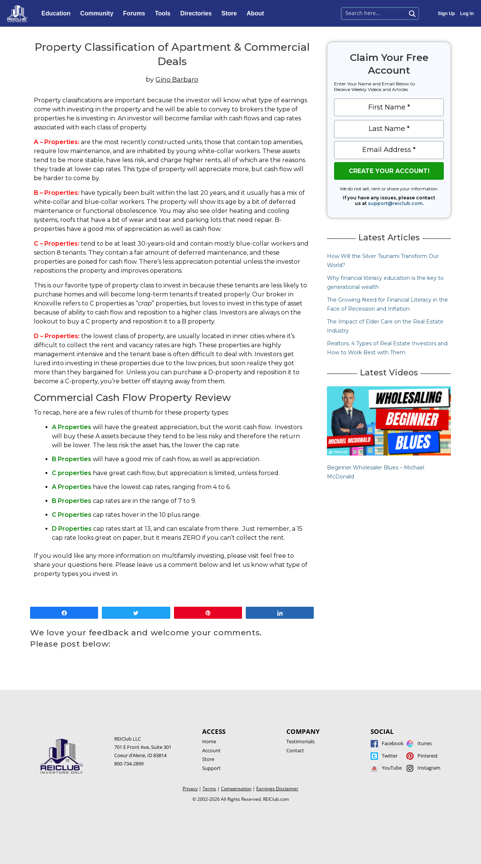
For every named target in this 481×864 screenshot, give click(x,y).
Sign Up (446, 13)
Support (211, 768)
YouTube (392, 767)
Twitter (390, 755)
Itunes (424, 743)
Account (211, 750)
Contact (295, 750)
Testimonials (300, 741)
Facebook (393, 743)
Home (209, 741)
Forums (136, 13)
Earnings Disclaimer (277, 788)
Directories (198, 13)
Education (57, 13)
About (257, 13)
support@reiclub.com (395, 203)
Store (230, 13)
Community (98, 13)
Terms (209, 788)
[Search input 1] (374, 12)
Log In (467, 13)
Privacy (190, 788)
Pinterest (427, 755)
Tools (164, 13)
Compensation (236, 788)
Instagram (428, 767)
